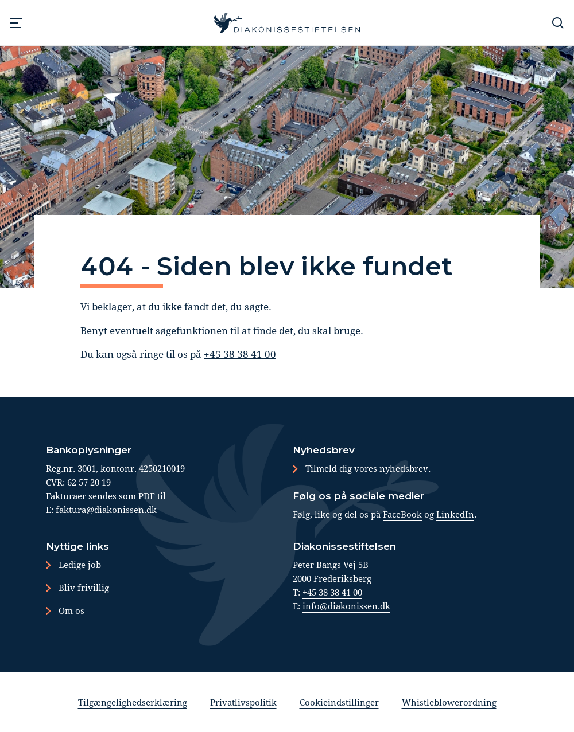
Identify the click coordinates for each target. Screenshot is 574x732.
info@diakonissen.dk (346, 606)
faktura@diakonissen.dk (106, 509)
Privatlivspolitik (243, 702)
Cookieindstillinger (339, 702)
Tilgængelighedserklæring (132, 702)
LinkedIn (455, 514)
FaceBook (402, 514)
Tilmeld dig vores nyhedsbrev (366, 468)
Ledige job (80, 564)
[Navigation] (16, 23)
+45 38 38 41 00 (240, 354)
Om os (71, 610)
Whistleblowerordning (449, 702)
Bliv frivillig (84, 587)
